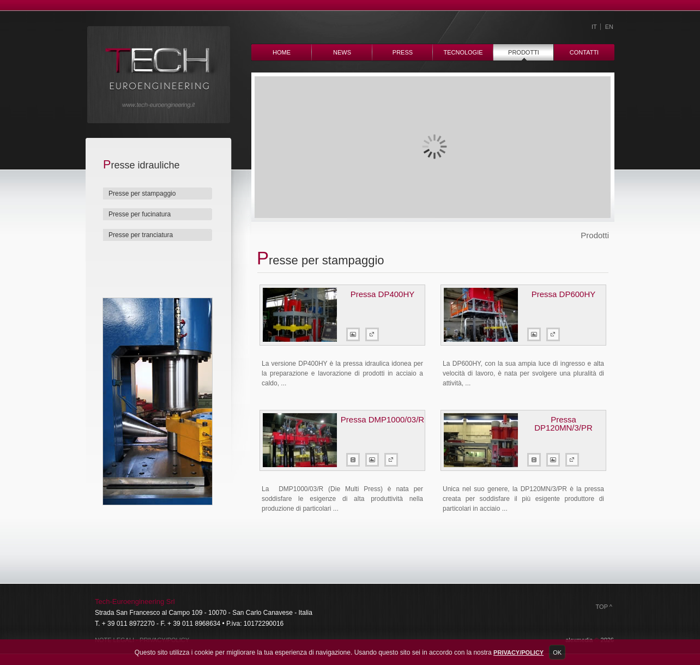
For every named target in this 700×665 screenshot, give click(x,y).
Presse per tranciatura (140, 235)
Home (282, 52)
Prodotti (523, 52)
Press (403, 52)
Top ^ (604, 607)
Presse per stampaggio (142, 193)
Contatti (584, 52)
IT (594, 26)
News (342, 52)
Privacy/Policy (518, 652)
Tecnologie (462, 52)
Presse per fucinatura (139, 214)
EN (609, 26)
